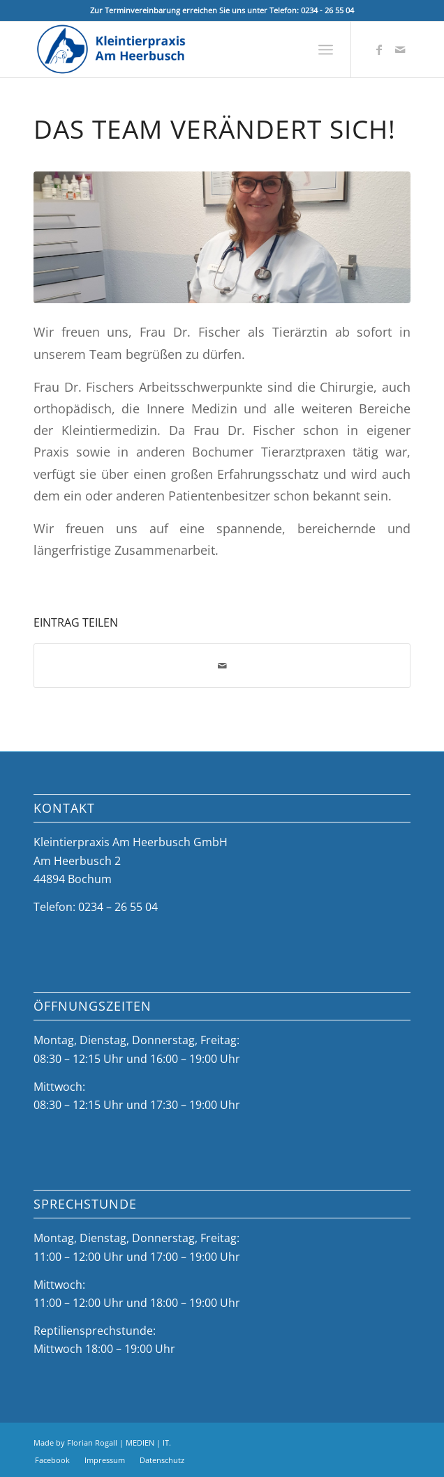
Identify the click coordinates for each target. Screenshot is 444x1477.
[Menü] (325, 49)
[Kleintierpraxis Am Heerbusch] (184, 49)
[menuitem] (325, 49)
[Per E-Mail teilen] (222, 665)
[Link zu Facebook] (379, 49)
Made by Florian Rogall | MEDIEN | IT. (102, 1442)
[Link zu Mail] (400, 49)
